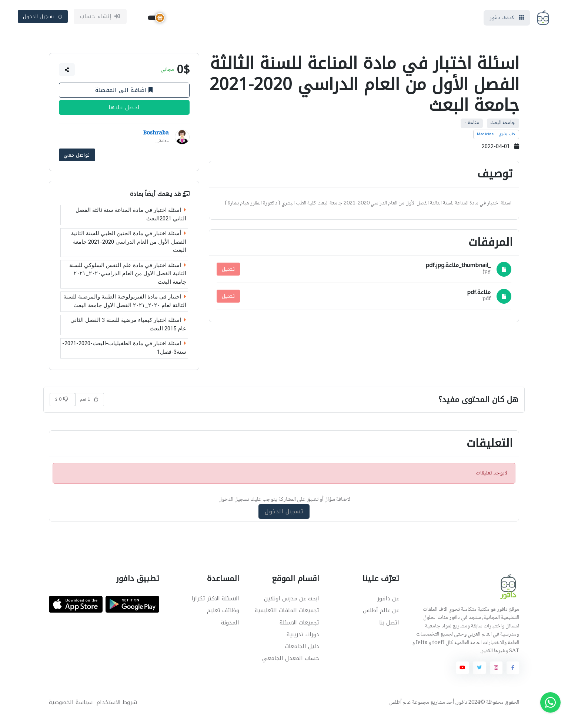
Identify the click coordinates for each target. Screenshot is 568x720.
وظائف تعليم (223, 611)
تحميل (228, 270)
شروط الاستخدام (117, 703)
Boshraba (156, 135)
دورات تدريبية (303, 635)
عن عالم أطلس (381, 611)
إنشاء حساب (100, 17)
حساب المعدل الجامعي (290, 659)
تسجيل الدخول (43, 17)
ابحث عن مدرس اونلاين (291, 599)
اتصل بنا (389, 623)
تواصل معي (77, 156)
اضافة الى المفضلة (124, 92)
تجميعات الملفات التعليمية (287, 611)
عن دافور (388, 599)
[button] (67, 71)
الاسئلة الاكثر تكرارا (215, 599)
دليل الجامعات (302, 647)
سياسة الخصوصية (71, 703)
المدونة (230, 623)
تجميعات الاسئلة (299, 623)
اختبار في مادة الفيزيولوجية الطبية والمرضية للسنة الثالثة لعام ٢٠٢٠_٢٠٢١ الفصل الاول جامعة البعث (124, 302)
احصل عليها (124, 109)
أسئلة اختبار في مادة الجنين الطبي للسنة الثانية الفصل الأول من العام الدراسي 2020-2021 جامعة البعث (128, 242)
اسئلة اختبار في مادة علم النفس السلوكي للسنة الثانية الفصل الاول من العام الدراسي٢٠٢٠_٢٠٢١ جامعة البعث (127, 274)
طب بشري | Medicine (496, 136)
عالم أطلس (400, 703)
